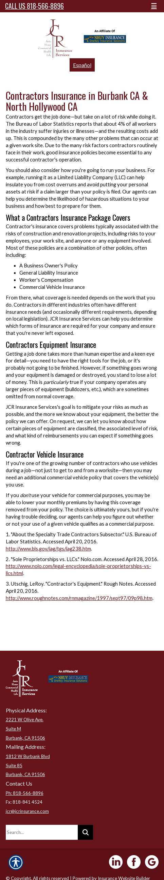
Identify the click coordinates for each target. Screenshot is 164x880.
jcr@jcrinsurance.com (27, 811)
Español (82, 65)
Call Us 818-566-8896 (34, 6)
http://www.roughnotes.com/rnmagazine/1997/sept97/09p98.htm (79, 598)
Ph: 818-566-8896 (24, 793)
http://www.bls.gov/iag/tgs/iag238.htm (48, 549)
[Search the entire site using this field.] (42, 832)
